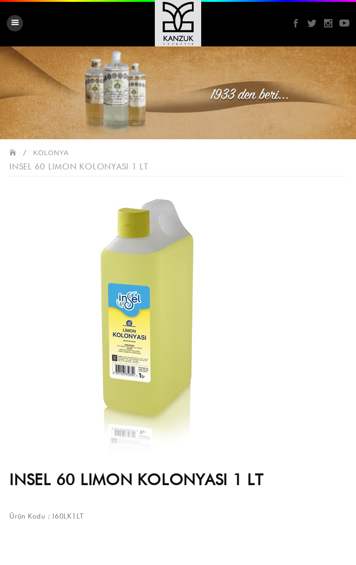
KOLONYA (51, 152)
